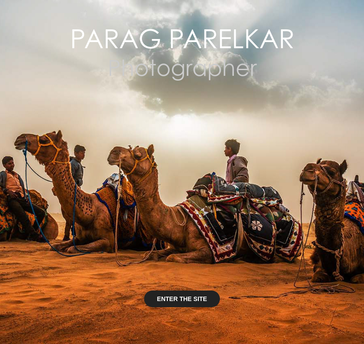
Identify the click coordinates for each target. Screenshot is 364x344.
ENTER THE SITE (182, 298)
